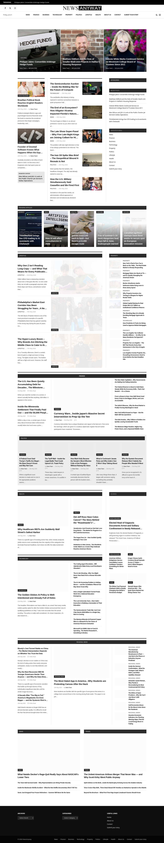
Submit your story (131, 15)
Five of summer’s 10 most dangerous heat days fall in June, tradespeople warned (108, 239)
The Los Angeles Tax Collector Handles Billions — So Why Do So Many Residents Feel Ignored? (134, 335)
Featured (23, 57)
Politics (79, 15)
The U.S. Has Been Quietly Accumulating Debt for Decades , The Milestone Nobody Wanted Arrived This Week (32, 384)
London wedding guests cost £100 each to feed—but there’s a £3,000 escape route (80, 238)
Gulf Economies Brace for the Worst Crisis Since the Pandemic (136, 707)
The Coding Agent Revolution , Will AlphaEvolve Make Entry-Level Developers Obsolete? (87, 566)
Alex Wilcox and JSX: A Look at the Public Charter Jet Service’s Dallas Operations (31, 178)
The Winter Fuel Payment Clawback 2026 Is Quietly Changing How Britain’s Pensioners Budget (117, 589)
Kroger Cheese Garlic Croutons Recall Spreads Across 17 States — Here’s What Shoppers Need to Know (136, 562)
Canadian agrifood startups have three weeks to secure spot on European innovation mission (134, 238)
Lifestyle (88, 15)
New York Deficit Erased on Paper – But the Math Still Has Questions (129, 414)
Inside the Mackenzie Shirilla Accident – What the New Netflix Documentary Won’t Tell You (47, 787)
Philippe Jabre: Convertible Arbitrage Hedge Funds (31, 2)
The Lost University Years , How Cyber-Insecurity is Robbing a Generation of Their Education (87, 603)
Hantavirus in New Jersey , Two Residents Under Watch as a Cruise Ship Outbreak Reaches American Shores (87, 547)
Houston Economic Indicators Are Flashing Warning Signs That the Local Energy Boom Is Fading (136, 719)
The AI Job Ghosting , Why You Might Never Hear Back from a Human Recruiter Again (87, 575)
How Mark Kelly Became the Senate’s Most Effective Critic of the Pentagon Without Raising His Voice (81, 462)
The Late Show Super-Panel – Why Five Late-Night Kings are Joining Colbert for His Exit (64, 134)
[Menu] (160, 14)
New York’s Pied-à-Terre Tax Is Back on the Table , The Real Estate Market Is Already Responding (134, 265)
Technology (57, 15)
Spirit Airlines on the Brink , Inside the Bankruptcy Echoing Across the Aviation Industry (113, 783)
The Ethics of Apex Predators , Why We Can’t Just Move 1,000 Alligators (136, 696)
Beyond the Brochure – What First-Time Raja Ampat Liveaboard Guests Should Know (112, 792)
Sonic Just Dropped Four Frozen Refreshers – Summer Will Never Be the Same (44, 792)
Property (68, 15)
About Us (107, 15)
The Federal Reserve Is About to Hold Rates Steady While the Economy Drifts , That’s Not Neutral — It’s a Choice (129, 389)
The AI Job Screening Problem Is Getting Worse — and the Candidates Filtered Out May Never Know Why (87, 585)
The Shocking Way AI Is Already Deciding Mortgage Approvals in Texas (133, 315)
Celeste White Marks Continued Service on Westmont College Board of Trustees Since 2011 (125, 62)
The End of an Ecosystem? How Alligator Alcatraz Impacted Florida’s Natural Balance (64, 110)
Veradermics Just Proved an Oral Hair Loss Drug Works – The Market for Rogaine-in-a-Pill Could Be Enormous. (87, 530)
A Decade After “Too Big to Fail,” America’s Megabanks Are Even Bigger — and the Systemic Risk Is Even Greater (32, 697)
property (114, 255)
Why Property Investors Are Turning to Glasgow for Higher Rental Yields (133, 295)
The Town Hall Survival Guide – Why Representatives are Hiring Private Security (44, 783)
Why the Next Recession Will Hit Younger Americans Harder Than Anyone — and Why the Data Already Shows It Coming (33, 674)
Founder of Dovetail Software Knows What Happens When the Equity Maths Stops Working (30, 150)
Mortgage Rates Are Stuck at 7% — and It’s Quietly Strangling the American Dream (134, 275)
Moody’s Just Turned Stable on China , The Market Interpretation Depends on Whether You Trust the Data (33, 650)
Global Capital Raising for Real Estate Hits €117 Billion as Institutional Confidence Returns (133, 305)
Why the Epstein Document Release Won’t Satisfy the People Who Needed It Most (132, 461)
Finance (36, 15)
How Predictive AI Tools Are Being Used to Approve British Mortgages (134, 324)
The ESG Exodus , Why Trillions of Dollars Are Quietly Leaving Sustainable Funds (130, 421)
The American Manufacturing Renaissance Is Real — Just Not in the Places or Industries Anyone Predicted (136, 655)
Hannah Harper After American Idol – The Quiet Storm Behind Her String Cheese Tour (136, 589)
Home (109, 817)
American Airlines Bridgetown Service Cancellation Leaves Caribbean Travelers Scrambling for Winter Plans (116, 563)
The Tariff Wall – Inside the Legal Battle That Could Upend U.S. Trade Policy (55, 461)
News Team (23, 68)
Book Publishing (24, 95)
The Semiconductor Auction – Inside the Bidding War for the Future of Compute (64, 86)
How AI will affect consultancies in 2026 (53, 241)
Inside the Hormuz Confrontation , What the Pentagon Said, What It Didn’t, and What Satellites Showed (136, 670)
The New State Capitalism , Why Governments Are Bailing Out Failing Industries (130, 381)
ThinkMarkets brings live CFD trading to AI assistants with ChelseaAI (29, 239)
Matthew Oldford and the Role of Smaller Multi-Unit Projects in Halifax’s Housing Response (81, 62)
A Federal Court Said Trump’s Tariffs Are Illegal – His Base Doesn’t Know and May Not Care (29, 462)
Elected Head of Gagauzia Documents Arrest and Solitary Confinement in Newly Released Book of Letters (124, 526)
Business (46, 15)
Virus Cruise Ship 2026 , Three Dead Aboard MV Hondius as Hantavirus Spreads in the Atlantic (115, 787)
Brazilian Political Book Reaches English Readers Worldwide (30, 103)
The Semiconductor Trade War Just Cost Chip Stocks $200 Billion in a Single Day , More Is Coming (87, 612)
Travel (88, 731)
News (28, 15)
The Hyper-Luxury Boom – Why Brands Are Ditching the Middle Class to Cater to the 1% (32, 342)
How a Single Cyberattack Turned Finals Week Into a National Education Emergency (86, 594)
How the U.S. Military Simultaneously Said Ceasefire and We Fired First (64, 182)
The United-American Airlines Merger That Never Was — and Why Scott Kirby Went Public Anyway (113, 775)
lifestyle (22, 255)
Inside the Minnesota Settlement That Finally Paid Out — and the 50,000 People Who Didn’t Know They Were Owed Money (32, 409)
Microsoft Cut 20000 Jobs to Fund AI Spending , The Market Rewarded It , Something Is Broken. (85, 631)
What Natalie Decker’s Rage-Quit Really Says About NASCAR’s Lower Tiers (48, 775)
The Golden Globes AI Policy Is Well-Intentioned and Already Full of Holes (36, 596)
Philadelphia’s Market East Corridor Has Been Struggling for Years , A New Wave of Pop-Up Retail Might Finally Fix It (32, 305)
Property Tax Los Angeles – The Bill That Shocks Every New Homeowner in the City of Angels (134, 345)
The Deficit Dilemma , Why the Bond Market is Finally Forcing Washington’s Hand (130, 406)
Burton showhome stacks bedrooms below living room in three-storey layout (133, 285)
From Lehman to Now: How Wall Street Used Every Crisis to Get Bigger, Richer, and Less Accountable (129, 398)
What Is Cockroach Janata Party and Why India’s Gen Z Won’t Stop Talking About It (106, 462)
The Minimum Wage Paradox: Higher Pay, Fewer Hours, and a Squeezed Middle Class (129, 428)
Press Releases (115, 554)
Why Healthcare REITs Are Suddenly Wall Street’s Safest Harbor (39, 531)
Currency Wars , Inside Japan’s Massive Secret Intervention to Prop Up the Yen (79, 415)
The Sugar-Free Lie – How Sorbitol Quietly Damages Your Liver (87, 539)
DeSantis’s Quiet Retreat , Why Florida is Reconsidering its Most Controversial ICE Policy (136, 684)
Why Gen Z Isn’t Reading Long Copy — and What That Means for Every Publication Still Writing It (32, 268)
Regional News (59, 676)
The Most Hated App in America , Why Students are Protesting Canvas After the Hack (80, 682)
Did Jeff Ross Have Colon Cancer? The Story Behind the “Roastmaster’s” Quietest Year (86, 520)
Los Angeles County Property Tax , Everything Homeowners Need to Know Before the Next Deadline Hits (134, 356)
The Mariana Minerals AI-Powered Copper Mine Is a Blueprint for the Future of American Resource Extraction (87, 621)
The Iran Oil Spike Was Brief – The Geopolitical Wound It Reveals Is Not (64, 158)
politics (24, 438)
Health (98, 15)
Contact (117, 15)
